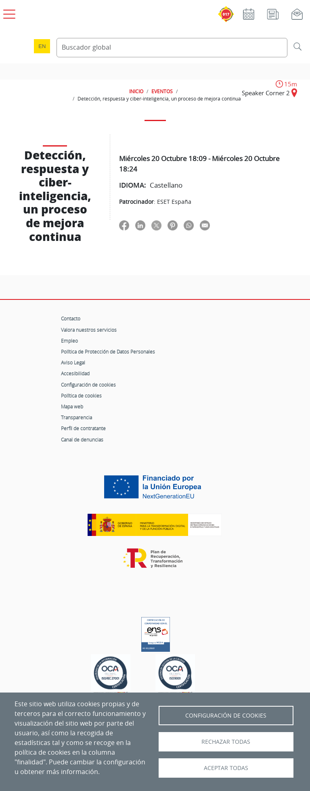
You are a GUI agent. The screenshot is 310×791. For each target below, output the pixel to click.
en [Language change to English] (42, 46)
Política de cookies (81, 395)
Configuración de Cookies (225, 715)
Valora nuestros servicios (89, 329)
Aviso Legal (73, 362)
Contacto (70, 318)
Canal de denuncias (82, 439)
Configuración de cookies (88, 384)
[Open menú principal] (8, 12)
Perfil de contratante (83, 428)
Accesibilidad (75, 373)
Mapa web (72, 406)
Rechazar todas (225, 741)
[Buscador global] (172, 47)
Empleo (69, 340)
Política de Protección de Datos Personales (108, 351)
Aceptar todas (226, 768)
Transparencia (76, 417)
